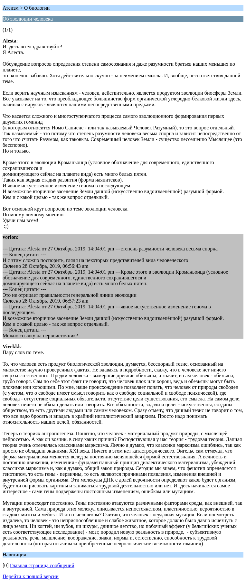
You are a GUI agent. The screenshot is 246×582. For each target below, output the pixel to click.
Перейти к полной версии (31, 576)
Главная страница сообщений (42, 565)
